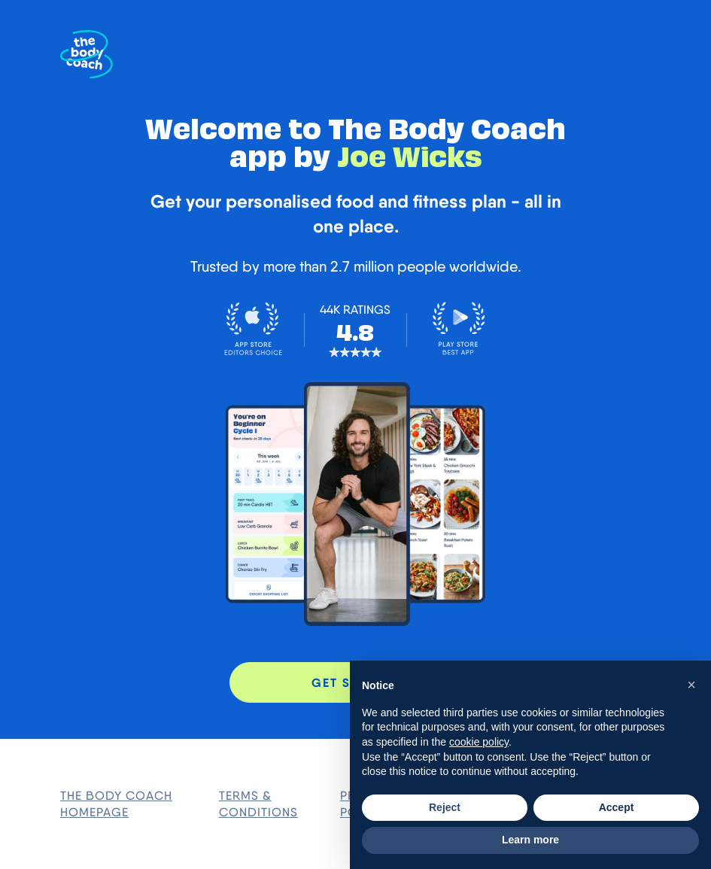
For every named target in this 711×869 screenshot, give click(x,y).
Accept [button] (616, 807)
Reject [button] (444, 807)
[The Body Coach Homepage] (86, 54)
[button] (691, 685)
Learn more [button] (530, 840)
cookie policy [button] (479, 742)
